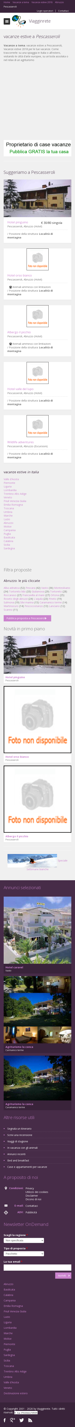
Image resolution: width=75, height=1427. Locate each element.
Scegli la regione (16, 1235)
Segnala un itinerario (19, 1128)
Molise (8, 526)
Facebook (5, 1420)
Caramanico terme (51, 602)
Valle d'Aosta (11, 479)
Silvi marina (27, 602)
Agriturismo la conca (19, 1047)
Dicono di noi (33, 1199)
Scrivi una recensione (19, 1135)
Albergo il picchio (19, 332)
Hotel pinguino (17, 222)
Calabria (8, 541)
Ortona (55, 595)
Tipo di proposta (16, 1248)
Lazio (7, 519)
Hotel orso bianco (19, 275)
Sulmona (9, 602)
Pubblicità (31, 1212)
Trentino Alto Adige (15, 493)
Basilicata (9, 537)
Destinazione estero (16, 1393)
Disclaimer (31, 1195)
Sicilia (7, 544)
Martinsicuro (11, 606)
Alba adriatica (12, 588)
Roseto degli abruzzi (16, 598)
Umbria (8, 512)
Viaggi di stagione (17, 1141)
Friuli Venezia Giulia (15, 501)
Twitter (21, 1420)
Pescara (30, 588)
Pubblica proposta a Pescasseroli (26, 618)
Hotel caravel (14, 967)
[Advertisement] (35, 101)
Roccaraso (10, 595)
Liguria (8, 486)
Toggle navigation (7, 21)
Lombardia (10, 490)
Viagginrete (40, 21)
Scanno (8, 609)
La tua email (13, 1261)
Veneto (8, 497)
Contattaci (63, 11)
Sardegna (9, 548)
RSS (30, 1420)
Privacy (29, 1188)
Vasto (44, 588)
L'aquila (38, 598)
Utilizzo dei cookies (36, 1192)
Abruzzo (8, 523)
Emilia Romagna (13, 504)
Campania (10, 530)
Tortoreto (56, 591)
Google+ (12, 1420)
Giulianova (38, 591)
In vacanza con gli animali (22, 1147)
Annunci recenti (16, 1154)
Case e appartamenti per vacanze (27, 1167)
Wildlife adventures (20, 442)
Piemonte (9, 483)
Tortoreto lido (17, 591)
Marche (8, 515)
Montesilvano (62, 588)
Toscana (9, 508)
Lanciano (54, 606)
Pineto (52, 598)
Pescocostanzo (34, 606)
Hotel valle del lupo (20, 389)
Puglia (7, 533)
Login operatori (45, 11)
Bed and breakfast (18, 1160)
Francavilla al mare (33, 595)
